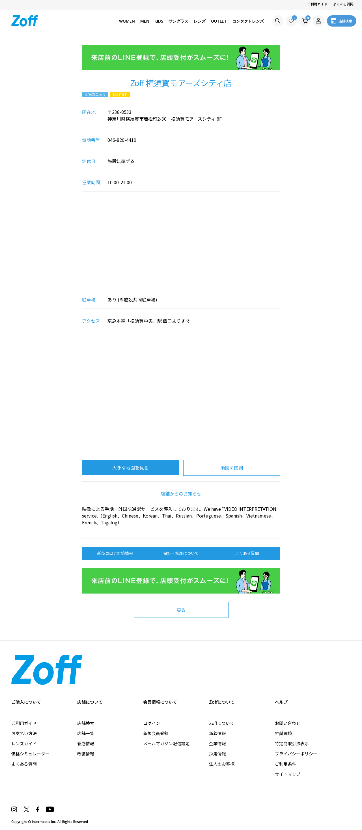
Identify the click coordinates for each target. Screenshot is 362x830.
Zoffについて (221, 723)
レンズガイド (24, 743)
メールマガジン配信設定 (166, 743)
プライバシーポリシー (296, 754)
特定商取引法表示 (292, 743)
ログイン (151, 723)
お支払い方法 (24, 733)
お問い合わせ (287, 723)
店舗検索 (85, 723)
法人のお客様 (221, 764)
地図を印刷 (231, 467)
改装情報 (85, 754)
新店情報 (85, 743)
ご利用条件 (285, 764)
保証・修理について (181, 553)
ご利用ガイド (317, 3)
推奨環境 (283, 733)
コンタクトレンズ (248, 21)
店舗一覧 (85, 733)
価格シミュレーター (30, 754)
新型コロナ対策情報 (115, 553)
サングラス (178, 21)
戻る (181, 610)
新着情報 (217, 733)
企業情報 (217, 743)
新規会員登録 (156, 733)
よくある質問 (343, 3)
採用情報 (217, 754)
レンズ (200, 21)
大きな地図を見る (130, 467)
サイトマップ (287, 774)
